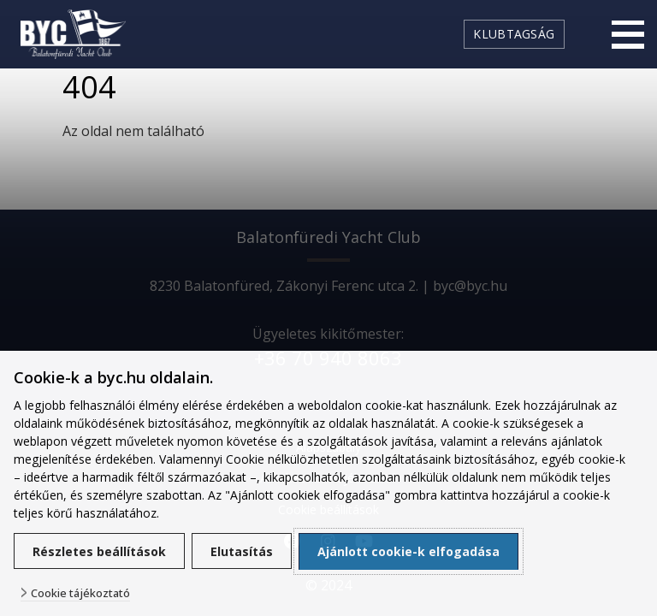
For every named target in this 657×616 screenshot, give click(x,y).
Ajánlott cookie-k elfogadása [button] (408, 551)
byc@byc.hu (470, 285)
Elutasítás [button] (241, 551)
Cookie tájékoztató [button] (80, 593)
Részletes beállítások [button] (99, 551)
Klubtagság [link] (513, 34)
